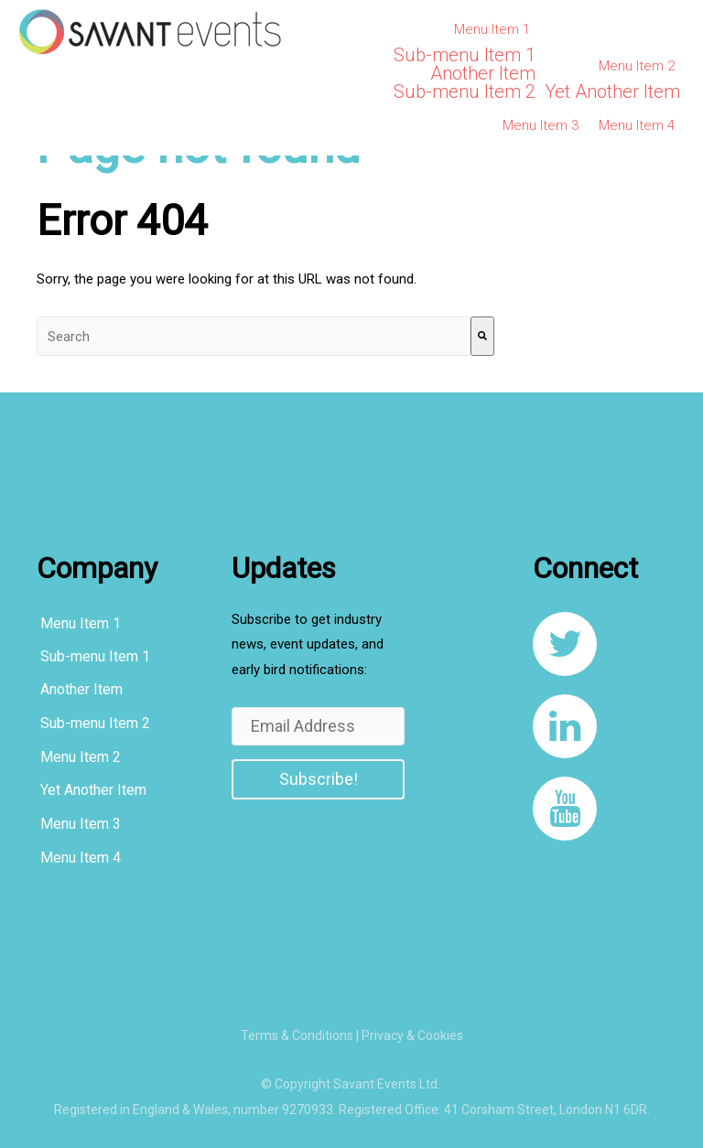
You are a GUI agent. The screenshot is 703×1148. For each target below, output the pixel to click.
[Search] (482, 336)
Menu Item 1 (492, 29)
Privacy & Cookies (412, 1035)
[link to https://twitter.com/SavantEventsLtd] (565, 644)
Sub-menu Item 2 (464, 91)
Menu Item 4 (637, 125)
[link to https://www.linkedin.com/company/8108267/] (565, 726)
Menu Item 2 (637, 66)
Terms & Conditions (297, 1035)
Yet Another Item (612, 91)
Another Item (482, 73)
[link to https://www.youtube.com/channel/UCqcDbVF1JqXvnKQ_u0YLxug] (565, 809)
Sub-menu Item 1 (464, 55)
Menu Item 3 (541, 125)
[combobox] (253, 336)
